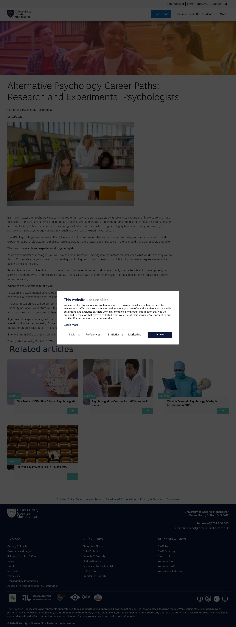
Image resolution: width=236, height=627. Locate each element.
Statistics (114, 334)
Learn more (71, 325)
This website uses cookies (86, 300)
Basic (72, 334)
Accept (160, 335)
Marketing (134, 334)
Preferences (92, 334)
